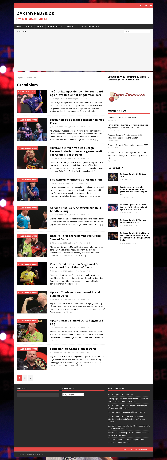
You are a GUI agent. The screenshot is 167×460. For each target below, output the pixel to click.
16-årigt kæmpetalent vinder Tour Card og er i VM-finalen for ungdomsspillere (76, 92)
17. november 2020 (59, 126)
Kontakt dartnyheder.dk (141, 449)
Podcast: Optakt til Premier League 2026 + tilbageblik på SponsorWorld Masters (133, 206)
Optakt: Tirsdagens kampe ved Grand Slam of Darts (75, 293)
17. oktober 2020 (58, 183)
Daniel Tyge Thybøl (75, 98)
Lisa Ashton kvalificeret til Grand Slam (76, 179)
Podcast (71, 26)
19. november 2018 (59, 214)
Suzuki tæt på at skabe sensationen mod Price (77, 121)
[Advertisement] (83, 53)
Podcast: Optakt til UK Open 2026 (122, 117)
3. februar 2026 (127, 212)
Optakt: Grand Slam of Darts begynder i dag (76, 322)
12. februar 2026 (127, 197)
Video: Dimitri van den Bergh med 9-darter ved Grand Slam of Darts (74, 265)
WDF (39, 26)
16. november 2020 (59, 158)
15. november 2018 (59, 242)
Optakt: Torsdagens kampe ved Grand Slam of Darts (75, 237)
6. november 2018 (59, 352)
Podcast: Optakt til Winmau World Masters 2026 (128, 145)
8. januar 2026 (126, 243)
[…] (99, 111)
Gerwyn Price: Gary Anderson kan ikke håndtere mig (75, 209)
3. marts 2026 (126, 179)
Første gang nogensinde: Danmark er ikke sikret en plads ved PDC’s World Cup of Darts (133, 190)
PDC (28, 26)
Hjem (18, 26)
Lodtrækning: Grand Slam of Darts (73, 348)
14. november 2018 (59, 271)
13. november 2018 (59, 299)
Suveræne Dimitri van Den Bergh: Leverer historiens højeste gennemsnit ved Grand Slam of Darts (76, 151)
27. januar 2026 (127, 225)
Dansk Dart (54, 26)
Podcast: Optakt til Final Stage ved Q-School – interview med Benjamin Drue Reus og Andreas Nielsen (127, 155)
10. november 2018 (59, 327)
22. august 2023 (58, 98)
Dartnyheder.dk (89, 26)
